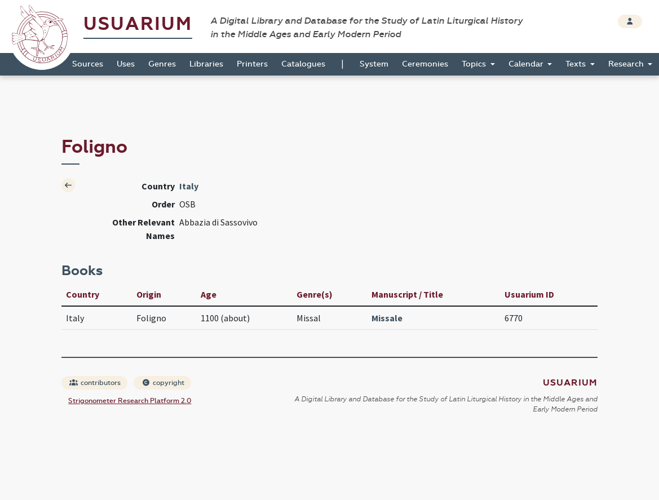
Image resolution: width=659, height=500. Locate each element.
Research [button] (627, 64)
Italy (188, 186)
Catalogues (303, 64)
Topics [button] (475, 64)
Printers (252, 64)
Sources (87, 64)
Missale (387, 318)
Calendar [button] (527, 64)
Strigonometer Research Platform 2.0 (129, 401)
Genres (162, 64)
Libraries (206, 64)
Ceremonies (425, 64)
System (374, 64)
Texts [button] (576, 64)
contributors (95, 383)
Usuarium (137, 24)
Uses (126, 64)
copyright (162, 383)
